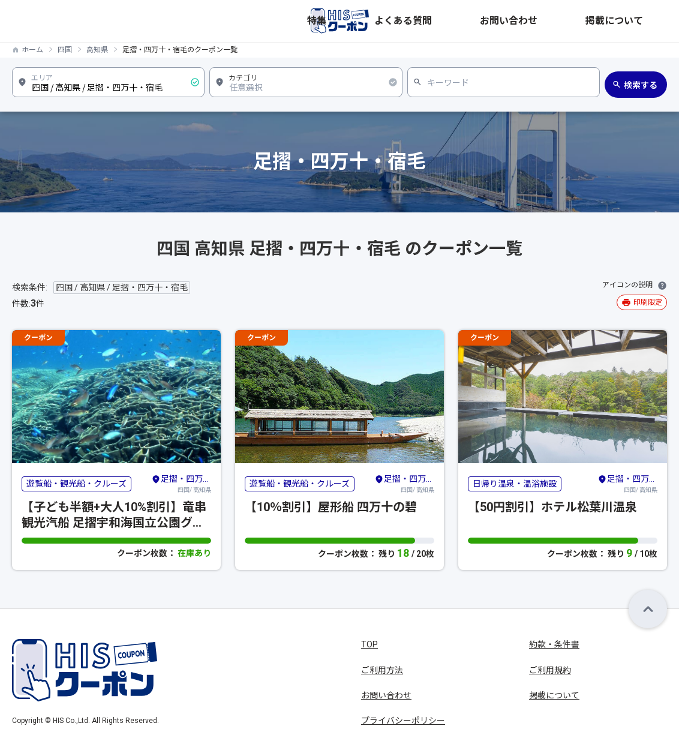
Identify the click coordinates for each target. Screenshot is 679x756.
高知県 (97, 50)
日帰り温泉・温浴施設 (515, 483)
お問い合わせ (577, 21)
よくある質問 (512, 21)
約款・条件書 (554, 644)
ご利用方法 (382, 670)
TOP (369, 644)
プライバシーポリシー (403, 720)
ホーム (32, 50)
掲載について (642, 21)
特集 (464, 21)
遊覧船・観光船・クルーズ (76, 483)
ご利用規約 (550, 670)
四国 (65, 50)
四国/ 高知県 (181, 483)
